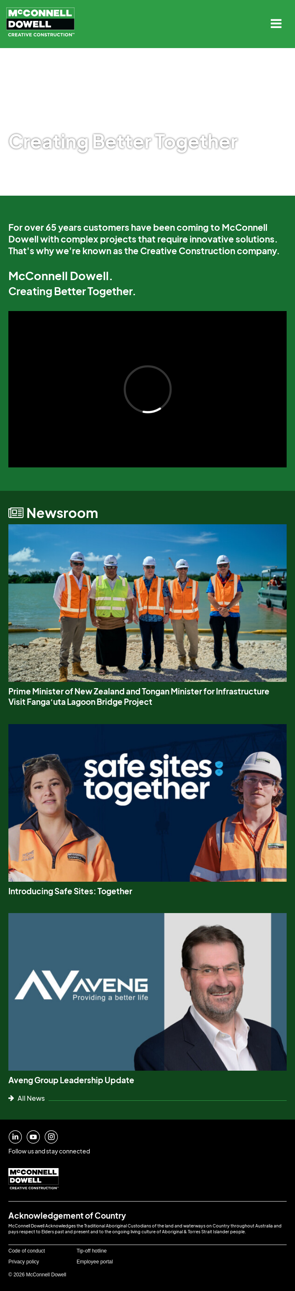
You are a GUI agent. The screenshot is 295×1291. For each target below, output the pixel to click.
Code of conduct (26, 1251)
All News (26, 1098)
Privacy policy (23, 1262)
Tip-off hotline (92, 1251)
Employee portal (95, 1262)
